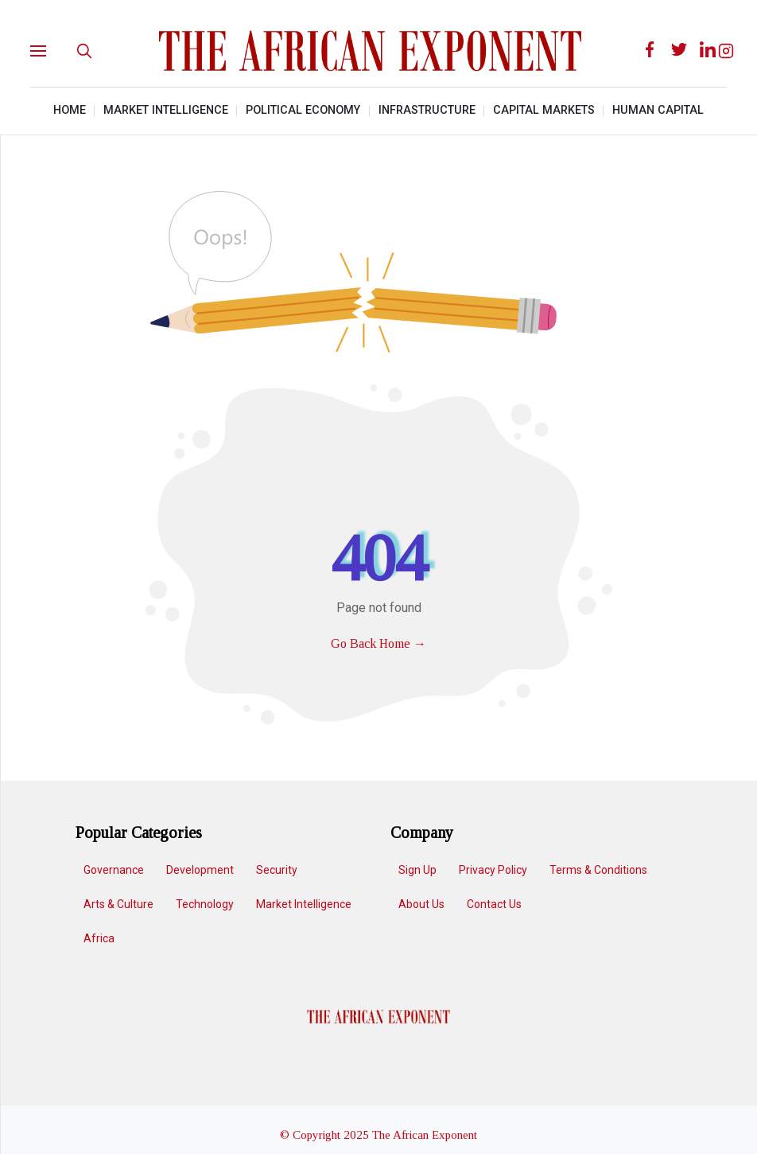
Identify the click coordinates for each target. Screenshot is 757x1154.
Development (199, 870)
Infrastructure (427, 110)
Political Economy (303, 110)
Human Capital (658, 110)
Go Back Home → (378, 643)
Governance (113, 870)
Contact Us (494, 904)
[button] (51, 51)
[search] (84, 51)
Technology (204, 904)
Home (69, 110)
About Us (421, 904)
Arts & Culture (118, 904)
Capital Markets (544, 110)
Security (276, 870)
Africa (98, 938)
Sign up (417, 870)
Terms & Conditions (598, 870)
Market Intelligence (165, 110)
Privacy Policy (493, 870)
